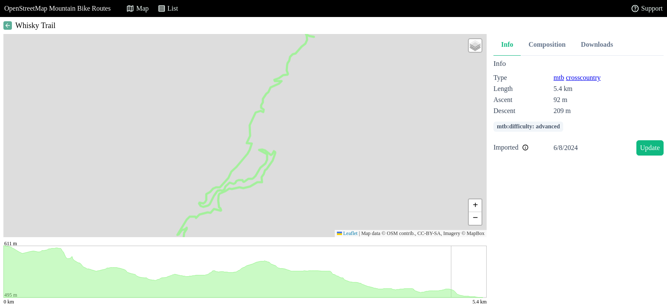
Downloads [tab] (597, 44)
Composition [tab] (546, 44)
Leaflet (347, 233)
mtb (558, 77)
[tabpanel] (578, 109)
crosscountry (583, 77)
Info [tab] (507, 44)
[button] (475, 45)
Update (650, 147)
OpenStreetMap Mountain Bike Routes (57, 8)
